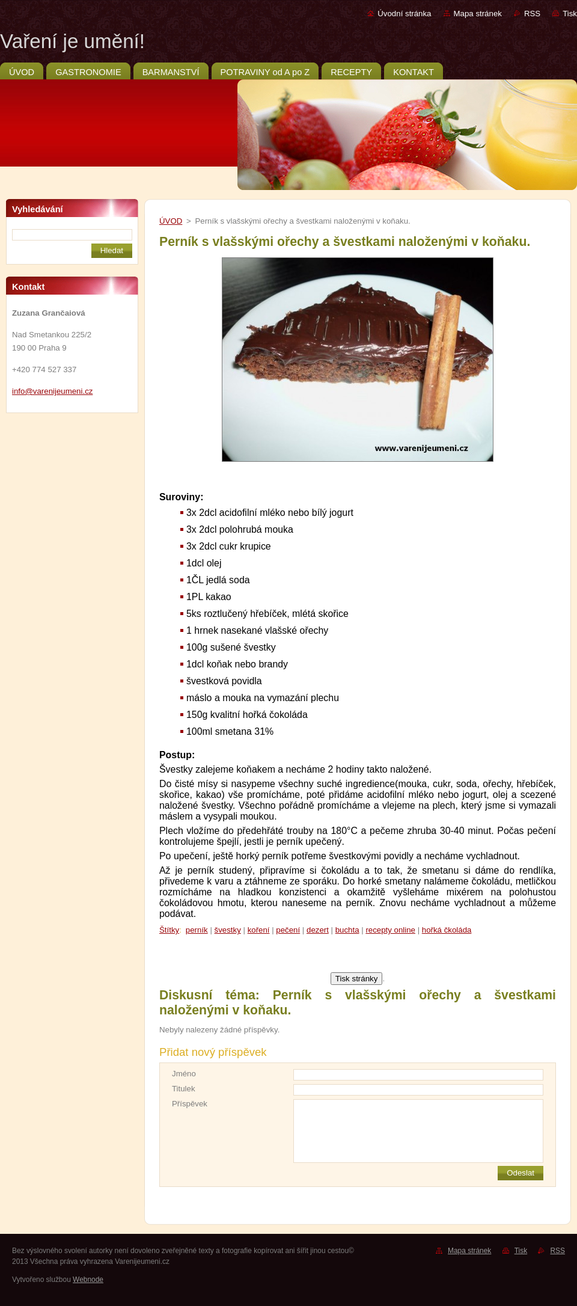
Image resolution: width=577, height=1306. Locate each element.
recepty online (390, 929)
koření (259, 929)
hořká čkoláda (447, 929)
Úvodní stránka (404, 13)
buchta (347, 929)
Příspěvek (189, 1103)
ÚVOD (170, 220)
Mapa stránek (478, 13)
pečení (288, 929)
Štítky (169, 929)
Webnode (88, 1279)
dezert (318, 929)
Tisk (570, 13)
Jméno (184, 1073)
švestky (228, 929)
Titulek (183, 1088)
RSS (532, 13)
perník (197, 929)
